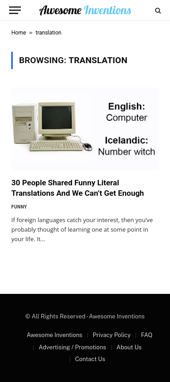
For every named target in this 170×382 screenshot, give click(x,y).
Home (18, 33)
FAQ (146, 335)
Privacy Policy (111, 335)
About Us (129, 347)
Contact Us (90, 359)
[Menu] (15, 10)
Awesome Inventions (55, 335)
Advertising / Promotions (72, 347)
